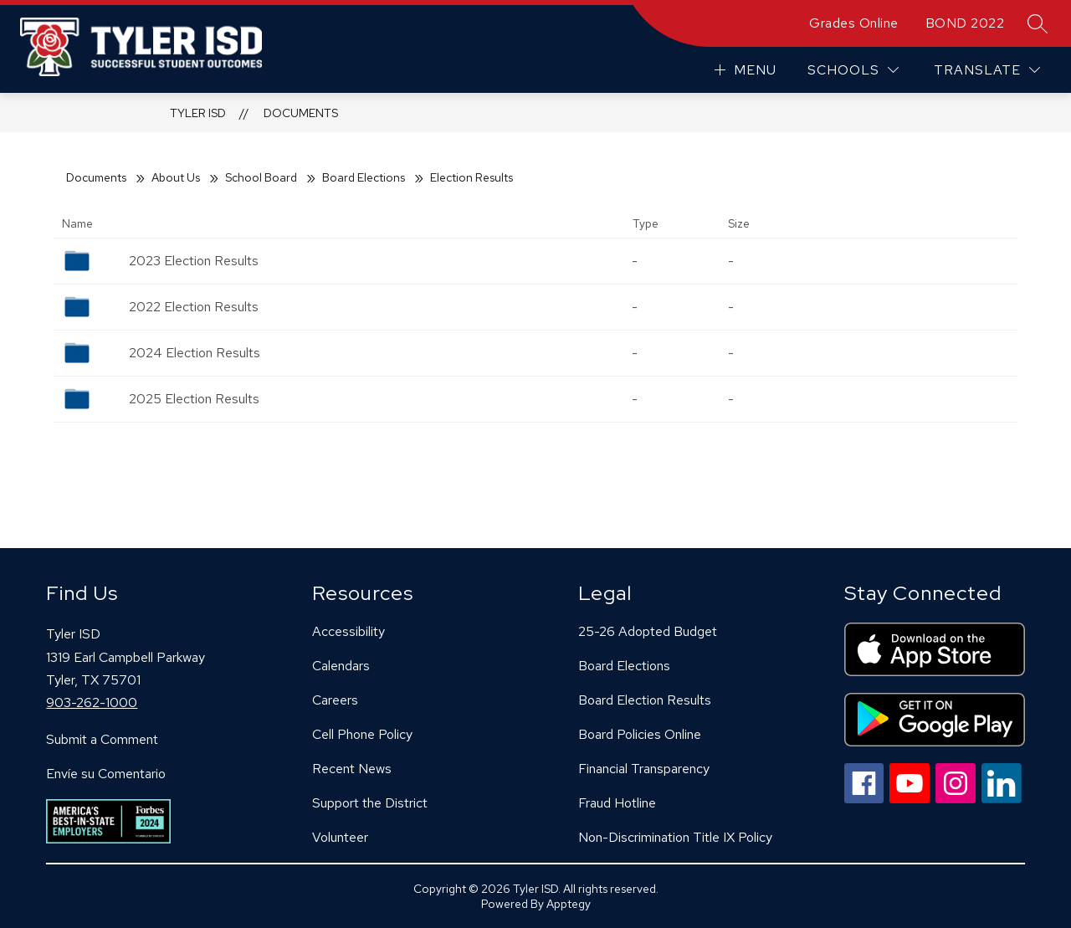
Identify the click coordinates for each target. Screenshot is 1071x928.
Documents (301, 112)
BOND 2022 (965, 23)
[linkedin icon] (1001, 799)
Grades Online (854, 23)
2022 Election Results (194, 306)
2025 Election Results (194, 399)
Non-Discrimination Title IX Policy (675, 837)
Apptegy (568, 903)
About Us (175, 177)
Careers (335, 700)
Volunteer (340, 837)
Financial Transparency (644, 768)
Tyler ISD (198, 112)
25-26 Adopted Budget (647, 631)
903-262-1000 (91, 702)
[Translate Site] (987, 69)
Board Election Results (644, 700)
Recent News (352, 768)
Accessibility (348, 631)
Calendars (341, 665)
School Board (261, 177)
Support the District (370, 803)
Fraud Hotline (617, 803)
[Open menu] (743, 69)
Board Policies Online (639, 734)
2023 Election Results (194, 260)
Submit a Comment (102, 739)
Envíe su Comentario (106, 773)
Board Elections (363, 177)
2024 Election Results (194, 352)
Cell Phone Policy (362, 734)
